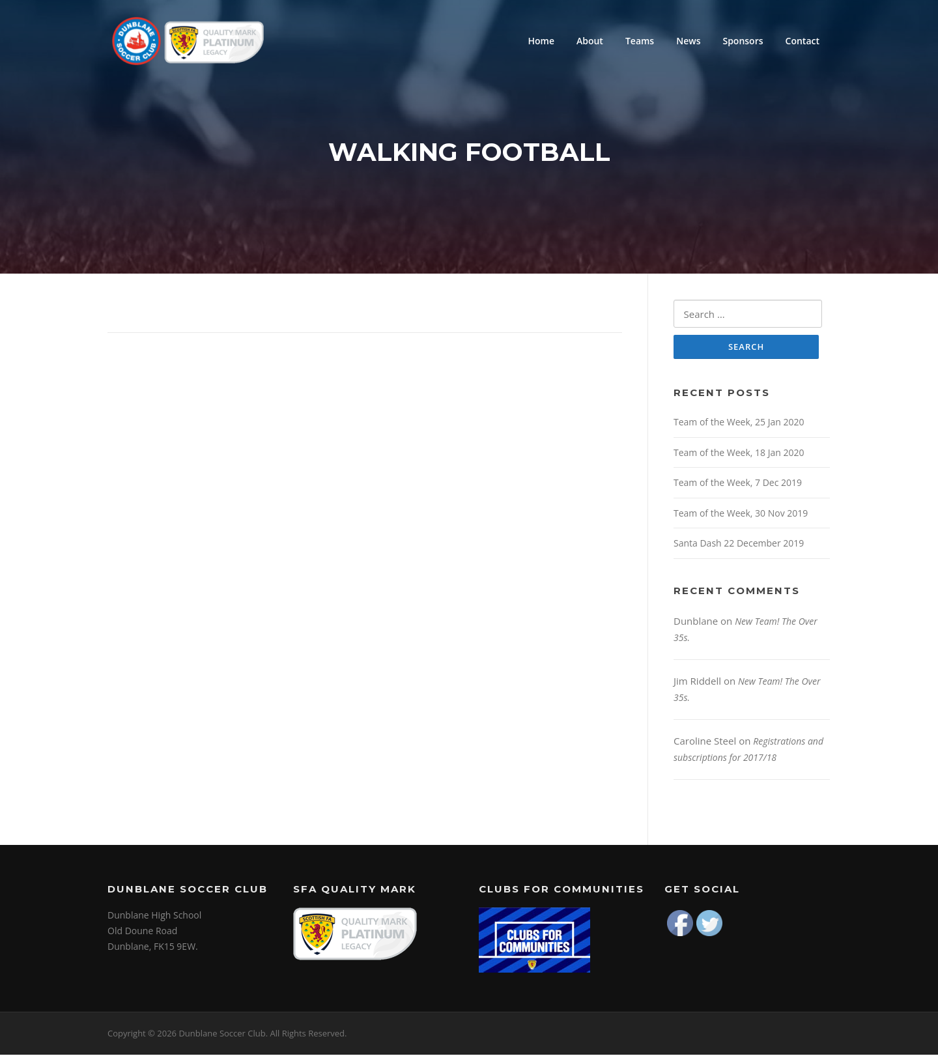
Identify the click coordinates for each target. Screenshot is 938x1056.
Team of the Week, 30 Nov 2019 (741, 514)
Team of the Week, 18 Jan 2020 (739, 454)
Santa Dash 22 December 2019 (739, 545)
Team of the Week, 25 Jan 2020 (739, 424)
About (589, 41)
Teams (639, 41)
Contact (802, 41)
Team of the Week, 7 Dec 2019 (738, 484)
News (688, 41)
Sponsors (742, 41)
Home (541, 41)
